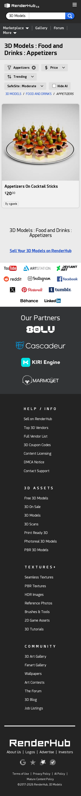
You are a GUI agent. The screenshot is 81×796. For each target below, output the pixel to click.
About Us (14, 752)
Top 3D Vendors (36, 428)
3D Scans (31, 524)
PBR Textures (35, 586)
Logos (30, 752)
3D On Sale (32, 507)
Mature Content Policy (40, 779)
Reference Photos (38, 603)
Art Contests (34, 682)
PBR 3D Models (36, 550)
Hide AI (60, 86)
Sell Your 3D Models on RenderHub (40, 251)
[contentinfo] (19, 15)
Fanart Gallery (35, 665)
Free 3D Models (36, 498)
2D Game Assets (37, 620)
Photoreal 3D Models (40, 541)
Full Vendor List (36, 436)
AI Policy (59, 773)
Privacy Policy (41, 773)
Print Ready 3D (36, 533)
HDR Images (34, 595)
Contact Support (36, 471)
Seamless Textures (39, 577)
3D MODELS (13, 94)
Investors (66, 752)
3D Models (32, 515)
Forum (59, 28)
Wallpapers (33, 674)
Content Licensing (37, 453)
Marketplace (16, 28)
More (10, 32)
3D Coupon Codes (37, 445)
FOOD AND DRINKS (39, 94)
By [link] (11, 203)
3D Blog (31, 700)
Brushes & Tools (37, 612)
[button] (75, 5)
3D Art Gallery (35, 656)
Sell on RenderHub (38, 419)
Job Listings (34, 708)
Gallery (41, 28)
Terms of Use (20, 773)
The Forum (33, 691)
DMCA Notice (34, 462)
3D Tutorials (34, 629)
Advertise (47, 752)
